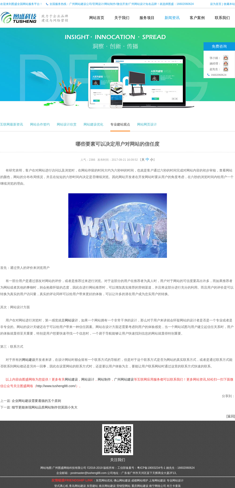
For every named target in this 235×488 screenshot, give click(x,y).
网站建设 (28, 360)
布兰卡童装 (174, 486)
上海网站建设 (157, 480)
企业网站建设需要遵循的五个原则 (36, 401)
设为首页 (215, 4)
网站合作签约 (40, 124)
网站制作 (104, 379)
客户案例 (197, 18)
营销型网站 (123, 486)
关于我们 (121, 18)
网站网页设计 (147, 124)
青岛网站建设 (77, 486)
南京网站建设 (107, 486)
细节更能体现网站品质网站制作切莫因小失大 (44, 407)
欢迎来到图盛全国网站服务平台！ (21, 4)
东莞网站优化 (104, 480)
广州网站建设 (124, 379)
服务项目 (146, 18)
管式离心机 (61, 486)
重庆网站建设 (139, 486)
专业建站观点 (120, 124)
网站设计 (71, 320)
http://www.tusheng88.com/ (56, 386)
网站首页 (96, 18)
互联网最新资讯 (11, 124)
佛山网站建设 (122, 480)
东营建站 (92, 486)
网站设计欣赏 (67, 124)
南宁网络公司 (157, 486)
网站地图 (46, 467)
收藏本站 (229, 4)
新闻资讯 (172, 18)
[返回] (231, 416)
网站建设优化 (93, 124)
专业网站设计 (175, 480)
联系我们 (222, 18)
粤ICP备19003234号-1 (151, 467)
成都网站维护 (139, 480)
